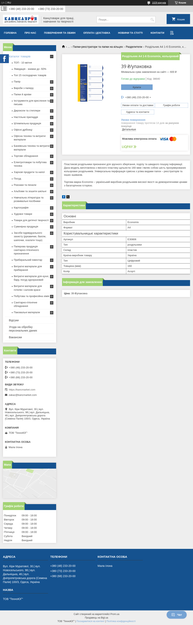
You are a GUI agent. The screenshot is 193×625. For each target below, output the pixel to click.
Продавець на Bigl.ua (96, 617)
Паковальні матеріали (27, 312)
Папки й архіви (22, 94)
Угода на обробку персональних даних (23, 328)
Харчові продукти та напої (29, 172)
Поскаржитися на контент (90, 621)
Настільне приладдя (26, 117)
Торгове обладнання (26, 155)
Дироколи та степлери (27, 110)
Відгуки (14, 320)
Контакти (157, 32)
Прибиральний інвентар (28, 259)
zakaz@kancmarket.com (23, 394)
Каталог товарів (20, 56)
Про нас (30, 32)
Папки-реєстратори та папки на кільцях (98, 46)
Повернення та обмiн (59, 32)
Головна (10, 32)
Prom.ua (114, 614)
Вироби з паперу (23, 88)
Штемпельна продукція (27, 123)
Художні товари (23, 213)
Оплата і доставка (96, 32)
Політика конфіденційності (121, 621)
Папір (17, 81)
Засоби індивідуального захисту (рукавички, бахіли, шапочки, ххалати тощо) (30, 236)
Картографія (21, 207)
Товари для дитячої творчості (31, 220)
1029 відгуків (159, 2)
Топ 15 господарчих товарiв (30, 75)
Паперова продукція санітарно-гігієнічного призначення (26, 250)
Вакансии (15, 337)
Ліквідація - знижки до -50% (30, 68)
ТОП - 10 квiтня (23, 62)
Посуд (17, 178)
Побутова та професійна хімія (31, 296)
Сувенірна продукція (26, 226)
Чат (176, 615)
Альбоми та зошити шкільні (30, 191)
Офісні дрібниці (23, 129)
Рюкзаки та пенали (25, 184)
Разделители (134, 46)
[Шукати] (152, 19)
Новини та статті (130, 32)
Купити (137, 87)
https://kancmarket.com (22, 389)
